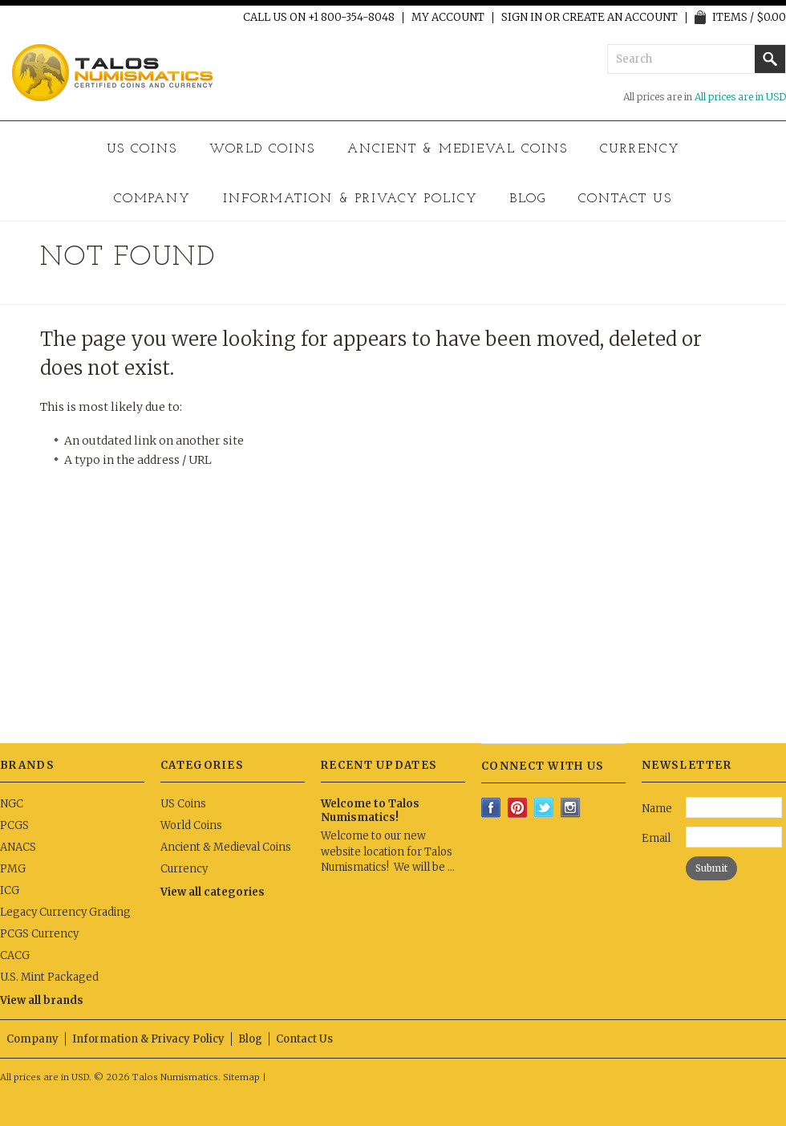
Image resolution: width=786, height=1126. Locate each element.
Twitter (544, 808)
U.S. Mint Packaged (49, 977)
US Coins (142, 149)
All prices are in (740, 97)
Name (657, 808)
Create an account (620, 17)
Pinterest (518, 808)
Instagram (571, 808)
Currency (640, 149)
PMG (13, 869)
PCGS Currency (39, 934)
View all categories (212, 892)
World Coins (262, 149)
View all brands (41, 1000)
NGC (11, 804)
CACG (15, 955)
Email (656, 838)
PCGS (14, 825)
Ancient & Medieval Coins (457, 149)
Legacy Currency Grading (65, 912)
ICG (9, 890)
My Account (447, 17)
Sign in (521, 17)
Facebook (491, 808)
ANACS (18, 847)
